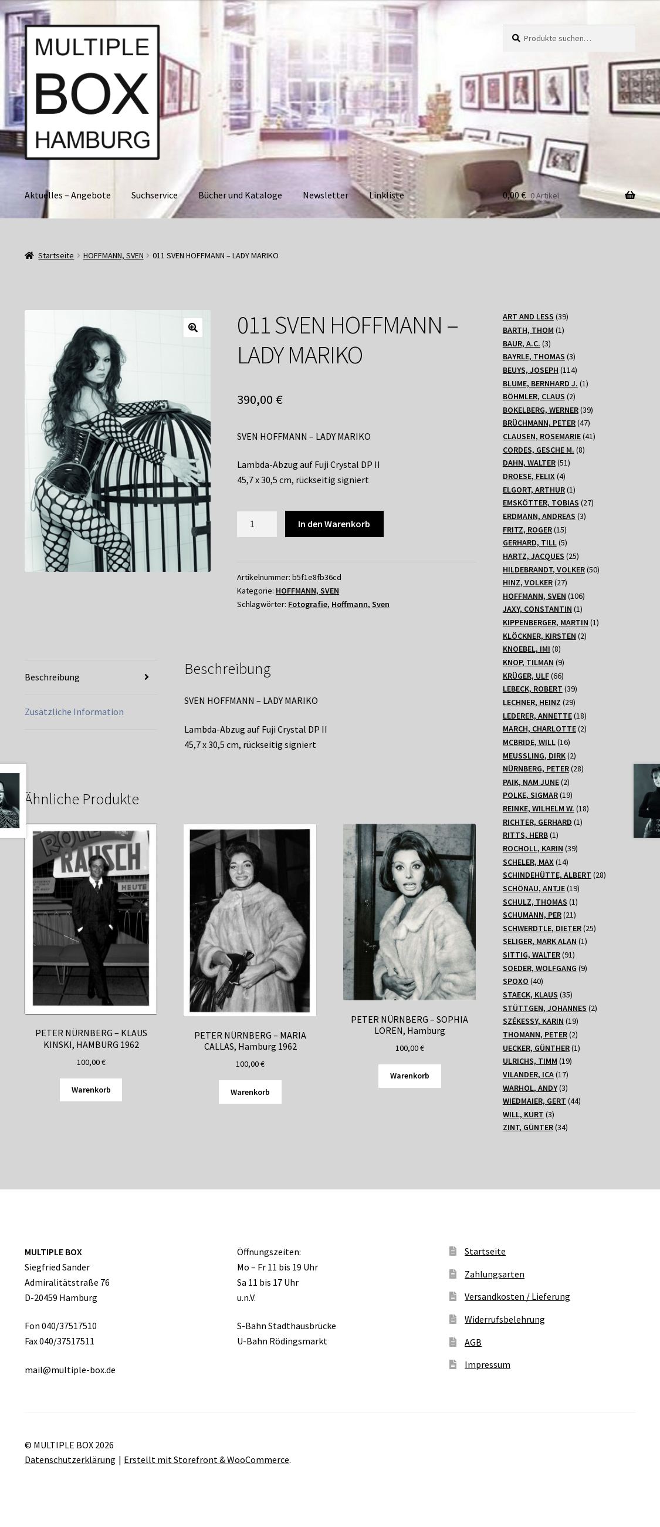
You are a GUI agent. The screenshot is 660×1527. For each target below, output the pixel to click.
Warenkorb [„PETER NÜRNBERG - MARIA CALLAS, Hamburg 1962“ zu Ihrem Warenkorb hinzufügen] (250, 1092)
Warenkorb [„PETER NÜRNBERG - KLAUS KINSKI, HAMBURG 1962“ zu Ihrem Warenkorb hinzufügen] (91, 1089)
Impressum (487, 1364)
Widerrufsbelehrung (505, 1319)
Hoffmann (349, 604)
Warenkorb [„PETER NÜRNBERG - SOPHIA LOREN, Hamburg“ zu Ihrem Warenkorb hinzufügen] (409, 1075)
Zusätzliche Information (74, 711)
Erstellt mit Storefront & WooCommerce (206, 1459)
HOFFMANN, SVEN (113, 255)
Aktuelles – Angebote (68, 195)
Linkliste (386, 195)
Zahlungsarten (494, 1274)
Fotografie (307, 604)
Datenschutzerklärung (70, 1459)
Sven (381, 604)
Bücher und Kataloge (240, 195)
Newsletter (325, 195)
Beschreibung (52, 677)
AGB (473, 1342)
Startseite (56, 255)
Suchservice (154, 195)
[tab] (91, 677)
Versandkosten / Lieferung (517, 1296)
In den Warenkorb (334, 524)
